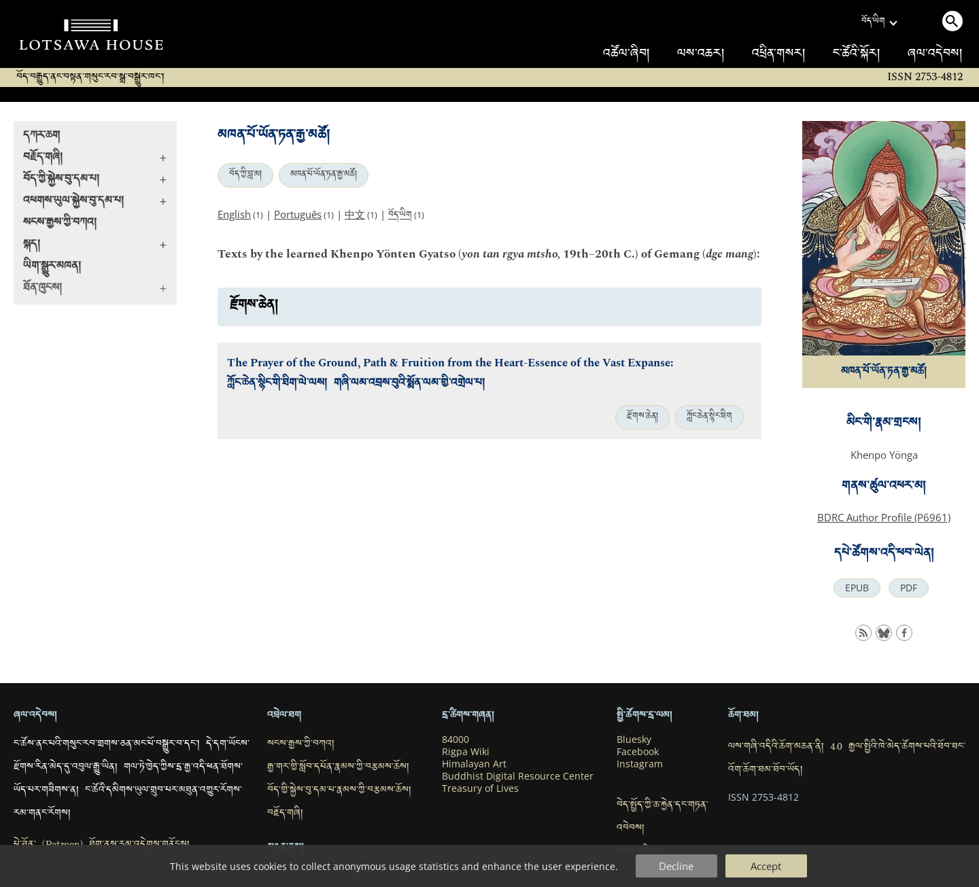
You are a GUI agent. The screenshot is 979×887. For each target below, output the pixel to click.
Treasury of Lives (480, 788)
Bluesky (634, 739)
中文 (355, 214)
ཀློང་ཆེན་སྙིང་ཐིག (709, 417)
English (234, 214)
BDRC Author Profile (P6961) (883, 517)
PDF (908, 588)
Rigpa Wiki (466, 752)
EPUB (857, 588)
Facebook (638, 752)
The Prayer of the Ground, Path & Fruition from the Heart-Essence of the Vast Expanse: (450, 363)
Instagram (640, 764)
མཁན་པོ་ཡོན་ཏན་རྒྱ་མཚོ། (323, 175)
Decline (676, 866)
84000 (455, 739)
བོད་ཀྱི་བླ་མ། (245, 175)
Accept (766, 866)
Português (298, 214)
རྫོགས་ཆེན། (642, 417)
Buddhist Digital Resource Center (518, 776)
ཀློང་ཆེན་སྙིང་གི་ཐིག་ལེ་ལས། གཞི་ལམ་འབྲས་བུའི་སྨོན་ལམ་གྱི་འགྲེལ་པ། (356, 384)
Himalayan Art (474, 764)
